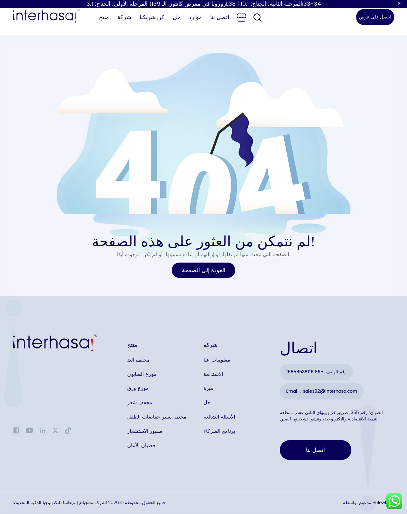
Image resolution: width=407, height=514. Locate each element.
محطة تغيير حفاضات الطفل (156, 417)
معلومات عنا (217, 360)
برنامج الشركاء (219, 432)
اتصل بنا (219, 17)
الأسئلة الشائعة (219, 417)
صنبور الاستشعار (144, 432)
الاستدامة (213, 374)
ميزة (208, 389)
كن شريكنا (152, 17)
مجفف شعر (139, 403)
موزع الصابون (141, 374)
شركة (124, 17)
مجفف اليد (138, 360)
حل (177, 17)
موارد (195, 17)
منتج (104, 17)
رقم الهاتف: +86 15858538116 (316, 372)
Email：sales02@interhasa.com (321, 391)
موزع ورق (138, 389)
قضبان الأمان (141, 446)
